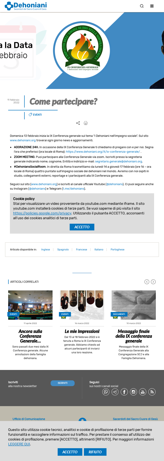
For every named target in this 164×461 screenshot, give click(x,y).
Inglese (45, 249)
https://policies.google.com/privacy (42, 213)
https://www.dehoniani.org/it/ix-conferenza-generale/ (103, 151)
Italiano (98, 249)
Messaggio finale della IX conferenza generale (133, 336)
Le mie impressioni (82, 331)
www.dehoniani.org (23, 140)
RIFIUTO (95, 452)
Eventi (37, 114)
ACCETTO (82, 227)
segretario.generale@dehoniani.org (118, 161)
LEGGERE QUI (19, 444)
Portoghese (117, 249)
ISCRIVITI (62, 383)
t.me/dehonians (73, 188)
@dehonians (115, 184)
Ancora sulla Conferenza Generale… (30, 336)
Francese (81, 249)
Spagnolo (63, 249)
